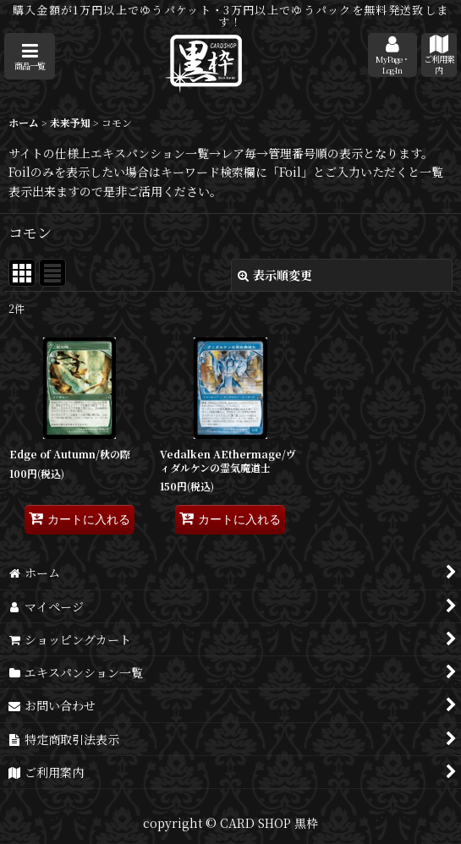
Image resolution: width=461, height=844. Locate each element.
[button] (29, 56)
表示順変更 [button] (275, 274)
